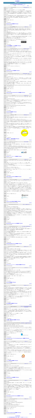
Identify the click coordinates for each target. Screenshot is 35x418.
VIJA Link (11, 282)
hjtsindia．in (26, 380)
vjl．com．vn (26, 267)
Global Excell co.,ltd (13, 377)
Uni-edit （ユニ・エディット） (14, 156)
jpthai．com (26, 341)
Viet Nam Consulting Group (14, 412)
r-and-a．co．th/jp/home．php (26, 204)
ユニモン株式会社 (12, 360)
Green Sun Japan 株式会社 (14, 201)
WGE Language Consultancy (14, 176)
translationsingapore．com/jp (26, 73)
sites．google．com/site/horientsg (26, 226)
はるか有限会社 (12, 303)
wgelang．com (26, 159)
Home (31, 93)
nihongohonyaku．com (26, 7)
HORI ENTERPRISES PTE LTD (14, 243)
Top (29, 93)
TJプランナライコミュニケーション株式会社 (16, 264)
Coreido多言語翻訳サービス (14, 45)
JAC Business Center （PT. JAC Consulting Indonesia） (18, 338)
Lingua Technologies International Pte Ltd (16, 92)
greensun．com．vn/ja (26, 179)
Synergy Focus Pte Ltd (13, 70)
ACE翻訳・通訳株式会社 (13, 319)
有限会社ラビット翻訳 (13, 138)
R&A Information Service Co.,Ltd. (15, 223)
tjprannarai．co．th (26, 246)
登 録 (27, 5)
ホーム (23, 5)
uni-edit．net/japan (26, 141)
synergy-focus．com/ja (26, 48)
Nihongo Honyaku (12, 23)
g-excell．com (26, 363)
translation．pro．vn (26, 285)
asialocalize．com (26, 95)
